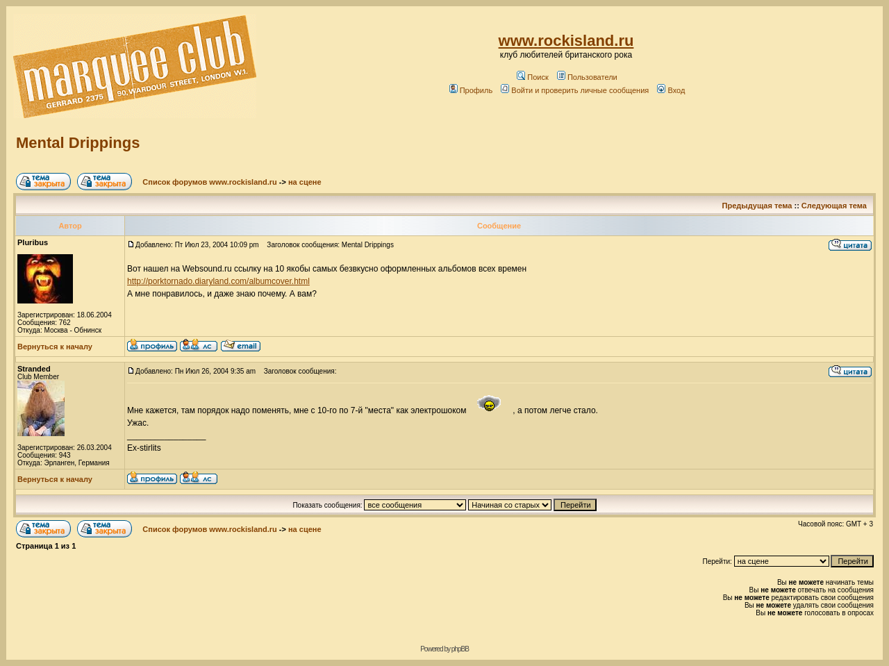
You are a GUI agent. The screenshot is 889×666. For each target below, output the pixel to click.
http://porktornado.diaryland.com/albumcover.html (218, 281)
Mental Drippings (78, 142)
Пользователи (587, 77)
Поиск (532, 77)
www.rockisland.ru (566, 40)
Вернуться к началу (54, 346)
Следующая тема (834, 205)
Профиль (471, 90)
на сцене (305, 182)
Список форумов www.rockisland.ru (209, 182)
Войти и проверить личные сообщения (575, 90)
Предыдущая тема (757, 205)
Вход (671, 90)
